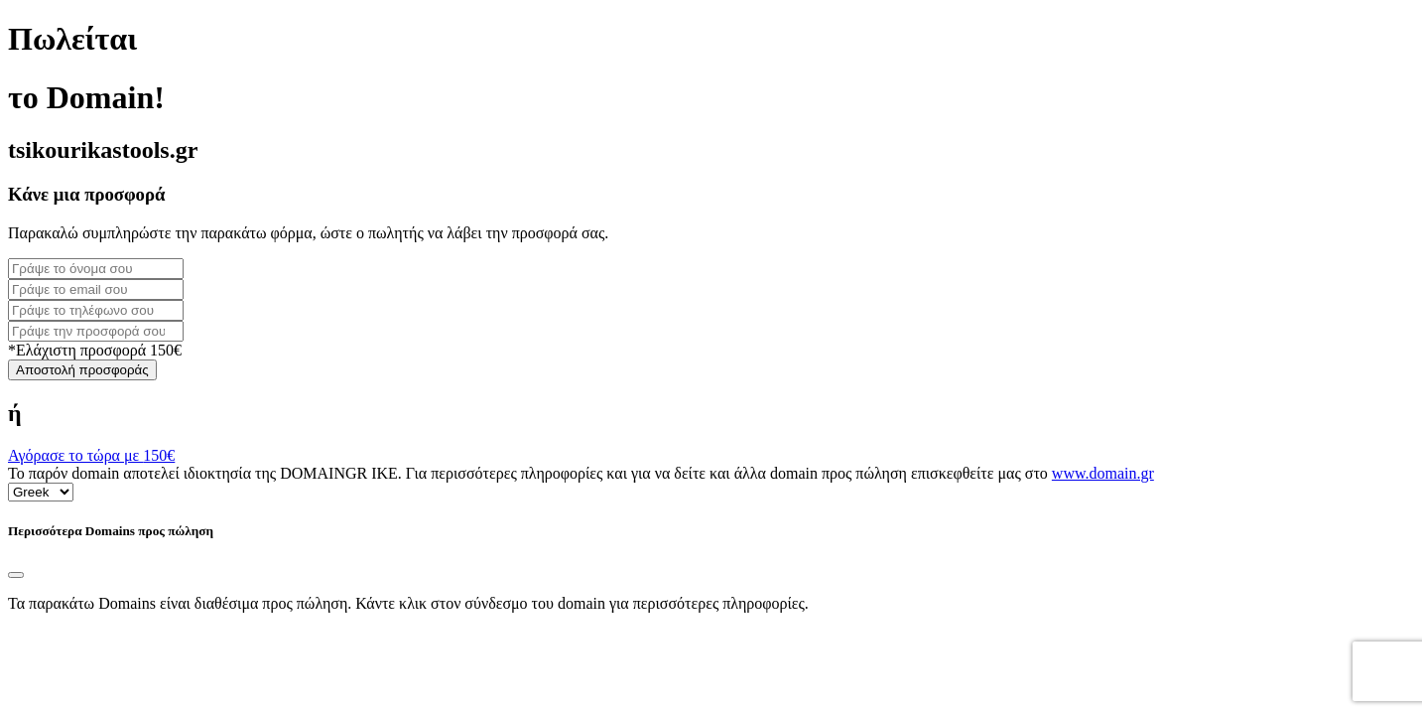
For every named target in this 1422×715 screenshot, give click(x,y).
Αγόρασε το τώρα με (91, 455)
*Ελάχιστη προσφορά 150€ (95, 350)
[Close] (16, 575)
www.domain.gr (1103, 473)
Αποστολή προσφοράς (82, 369)
